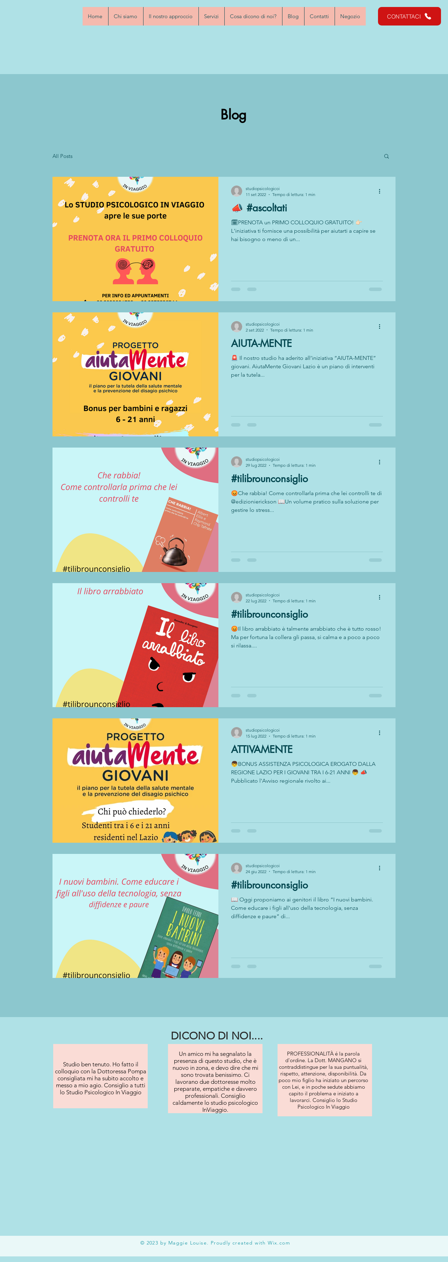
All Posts (62, 156)
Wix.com (279, 1243)
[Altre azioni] (382, 191)
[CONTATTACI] (409, 16)
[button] (386, 156)
